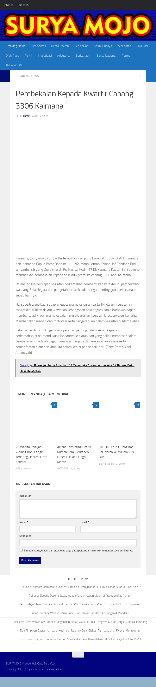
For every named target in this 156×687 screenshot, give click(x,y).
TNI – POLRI (14, 65)
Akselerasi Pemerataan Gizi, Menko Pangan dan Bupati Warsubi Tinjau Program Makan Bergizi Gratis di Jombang (80, 622)
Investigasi (45, 55)
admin (26, 116)
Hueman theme (53, 669)
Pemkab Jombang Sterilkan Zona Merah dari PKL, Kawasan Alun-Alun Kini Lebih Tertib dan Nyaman (80, 604)
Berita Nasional (106, 55)
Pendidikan (81, 46)
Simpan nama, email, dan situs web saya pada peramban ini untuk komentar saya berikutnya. (78, 550)
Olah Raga (12, 55)
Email (84, 522)
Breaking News (15, 46)
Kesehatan (124, 46)
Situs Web (25, 536)
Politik (29, 55)
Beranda (8, 5)
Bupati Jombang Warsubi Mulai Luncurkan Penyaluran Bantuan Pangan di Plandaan (79, 613)
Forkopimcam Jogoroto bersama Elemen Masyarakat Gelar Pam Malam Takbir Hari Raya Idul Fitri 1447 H (79, 639)
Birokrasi (142, 46)
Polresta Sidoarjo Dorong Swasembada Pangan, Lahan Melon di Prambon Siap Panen (80, 595)
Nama (23, 522)
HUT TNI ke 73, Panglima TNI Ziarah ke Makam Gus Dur (116, 452)
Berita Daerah (60, 46)
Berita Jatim (83, 55)
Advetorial (63, 55)
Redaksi (24, 5)
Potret (126, 55)
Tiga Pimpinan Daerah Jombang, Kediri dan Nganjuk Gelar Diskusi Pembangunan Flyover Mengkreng (80, 630)
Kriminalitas (38, 46)
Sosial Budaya (103, 46)
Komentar (26, 495)
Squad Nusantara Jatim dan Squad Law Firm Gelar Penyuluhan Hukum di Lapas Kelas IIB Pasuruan (80, 587)
